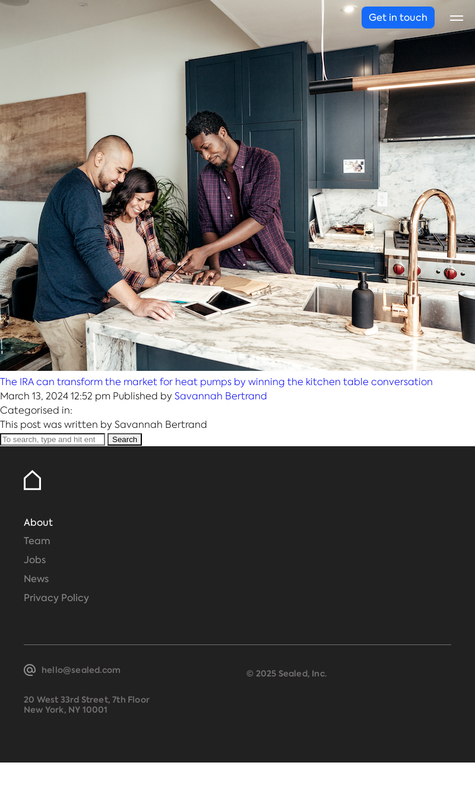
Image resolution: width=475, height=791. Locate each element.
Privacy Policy (56, 598)
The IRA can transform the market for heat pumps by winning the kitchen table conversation (216, 382)
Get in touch (398, 17)
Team (37, 541)
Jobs (35, 560)
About (38, 522)
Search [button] (124, 439)
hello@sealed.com (81, 670)
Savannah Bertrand (221, 396)
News (36, 579)
